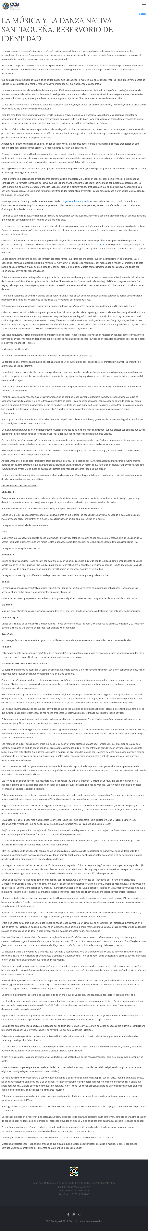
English (143, 14)
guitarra (69, 201)
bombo (78, 201)
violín (86, 201)
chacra (100, 244)
